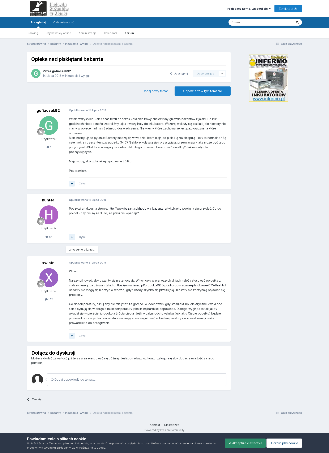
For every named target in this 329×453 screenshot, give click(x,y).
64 (49, 236)
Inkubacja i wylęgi (77, 75)
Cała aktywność (63, 22)
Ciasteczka (171, 425)
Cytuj (82, 183)
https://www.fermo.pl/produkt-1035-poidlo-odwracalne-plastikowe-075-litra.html (171, 285)
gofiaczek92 (61, 71)
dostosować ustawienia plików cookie (187, 443)
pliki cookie (81, 443)
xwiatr (48, 263)
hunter (48, 200)
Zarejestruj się (288, 8)
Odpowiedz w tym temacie (202, 91)
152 (49, 299)
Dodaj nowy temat (155, 91)
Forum (129, 33)
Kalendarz (110, 33)
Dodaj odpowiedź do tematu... (73, 379)
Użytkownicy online (58, 33)
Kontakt (155, 425)
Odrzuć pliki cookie (284, 443)
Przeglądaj (38, 24)
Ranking (33, 33)
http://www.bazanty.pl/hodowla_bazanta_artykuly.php (145, 208)
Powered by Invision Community (164, 430)
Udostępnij (179, 73)
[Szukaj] (250, 22)
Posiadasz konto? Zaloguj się (249, 8)
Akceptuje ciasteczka (243, 443)
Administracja (88, 33)
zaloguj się (164, 358)
